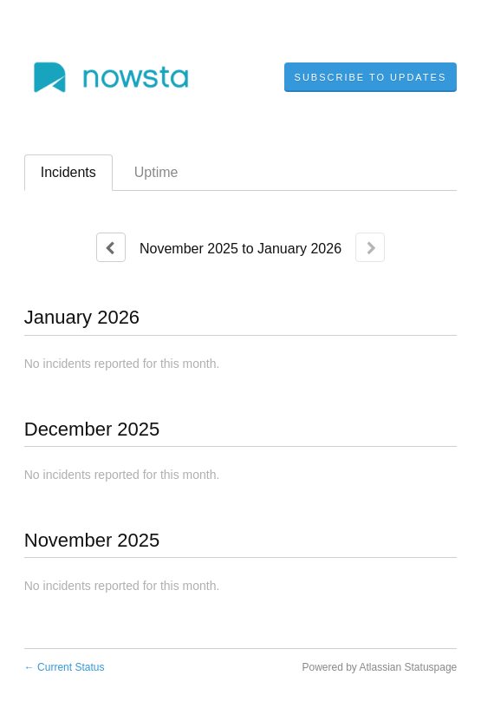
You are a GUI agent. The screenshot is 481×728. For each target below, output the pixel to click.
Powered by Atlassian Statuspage (379, 667)
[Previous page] (111, 247)
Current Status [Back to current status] (64, 667)
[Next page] (370, 247)
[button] (371, 77)
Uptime (156, 172)
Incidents (68, 172)
